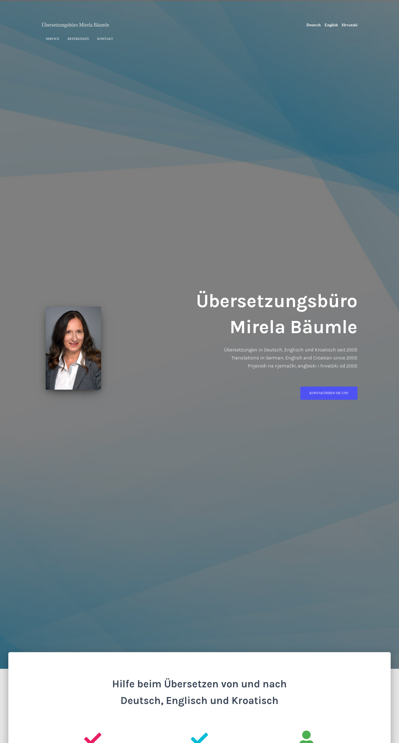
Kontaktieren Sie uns (329, 395)
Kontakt (105, 39)
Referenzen (78, 39)
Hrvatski (349, 25)
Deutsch (313, 25)
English (331, 25)
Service (52, 39)
